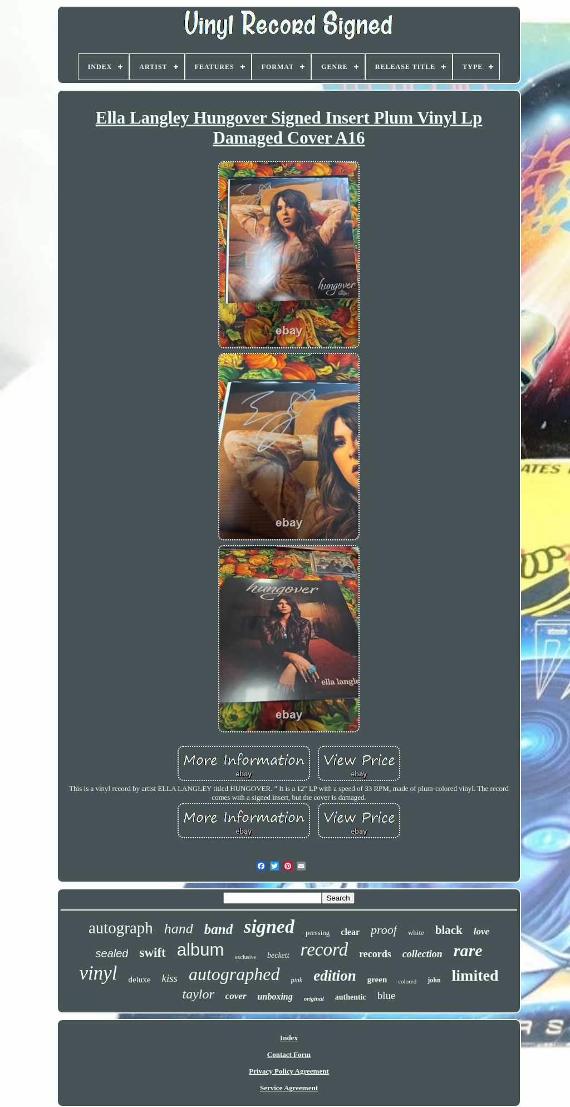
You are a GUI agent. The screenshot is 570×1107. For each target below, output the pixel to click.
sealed (112, 953)
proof (384, 930)
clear (350, 932)
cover (236, 996)
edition (334, 975)
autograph (121, 928)
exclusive (245, 957)
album (200, 950)
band (218, 929)
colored (407, 981)
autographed (234, 974)
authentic (350, 997)
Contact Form (289, 1054)
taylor (198, 994)
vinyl (98, 973)
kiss (169, 978)
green (377, 979)
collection (422, 954)
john (434, 980)
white (416, 932)
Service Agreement (289, 1088)
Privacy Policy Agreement (288, 1071)
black (449, 930)
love (481, 931)
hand (178, 929)
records (375, 954)
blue (386, 995)
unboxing (275, 996)
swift (152, 953)
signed (269, 926)
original (314, 998)
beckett (278, 955)
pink (297, 980)
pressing (318, 932)
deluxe (139, 979)
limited (475, 975)
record (324, 949)
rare (468, 950)
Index (289, 1038)
